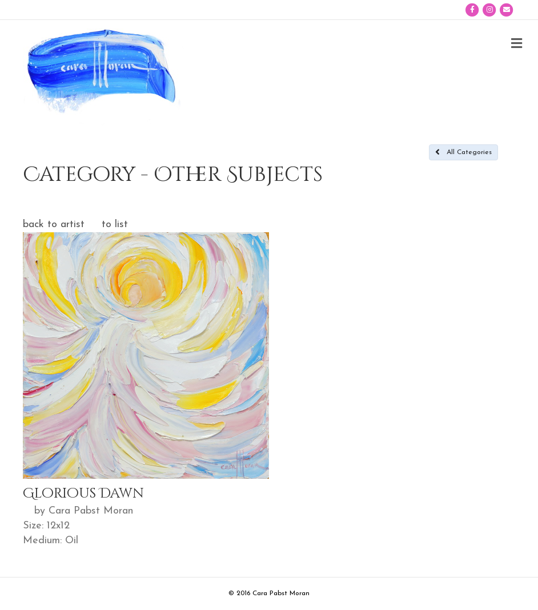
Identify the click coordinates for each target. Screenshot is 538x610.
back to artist (54, 224)
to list (115, 224)
